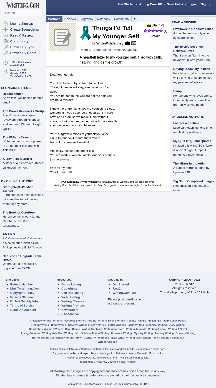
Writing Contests (92, 329)
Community (121, 19)
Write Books (101, 337)
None (117, 50)
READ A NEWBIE (184, 22)
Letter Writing (116, 325)
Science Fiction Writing (95, 333)
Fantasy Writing (164, 333)
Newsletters (69, 310)
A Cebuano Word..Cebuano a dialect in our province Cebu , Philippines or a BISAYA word (22, 243)
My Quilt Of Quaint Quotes (192, 141)
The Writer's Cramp (16, 137)
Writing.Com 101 (151, 4)
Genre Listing (71, 284)
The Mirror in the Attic (189, 163)
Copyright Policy (22, 293)
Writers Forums (87, 320)
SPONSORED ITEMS (16, 88)
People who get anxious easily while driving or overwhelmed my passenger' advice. (193, 77)
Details (156, 36)
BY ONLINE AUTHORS (17, 181)
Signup (206, 4)
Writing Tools (151, 337)
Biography (86, 19)
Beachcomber (13, 94)
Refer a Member (21, 284)
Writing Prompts (73, 305)
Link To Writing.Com (25, 288)
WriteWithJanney (109, 43)
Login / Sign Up (21, 23)
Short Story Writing (40, 329)
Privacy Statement (23, 297)
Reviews (70, 19)
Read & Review (21, 35)
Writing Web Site (52, 333)
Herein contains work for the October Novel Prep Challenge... (21, 221)
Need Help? (175, 4)
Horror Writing (40, 337)
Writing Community (172, 337)
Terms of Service (22, 305)
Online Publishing (149, 320)
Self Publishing (72, 293)
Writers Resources (64, 320)
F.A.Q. (117, 288)
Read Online (72, 329)
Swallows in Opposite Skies (193, 29)
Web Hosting (70, 297)
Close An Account (23, 310)
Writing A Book (157, 329)
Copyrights (69, 288)
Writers (58, 329)
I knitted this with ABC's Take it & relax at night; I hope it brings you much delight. (193, 150)
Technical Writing (156, 325)
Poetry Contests (30, 333)
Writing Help (71, 333)
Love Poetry (179, 320)
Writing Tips (133, 337)
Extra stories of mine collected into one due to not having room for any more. (23, 199)
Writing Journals (136, 329)
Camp (177, 91)
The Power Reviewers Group (23, 111)
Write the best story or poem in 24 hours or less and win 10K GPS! (22, 146)
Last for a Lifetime (186, 123)
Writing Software (114, 329)
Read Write (117, 337)
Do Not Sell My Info (24, 301)
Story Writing (177, 325)
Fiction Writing (40, 325)
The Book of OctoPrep (19, 212)
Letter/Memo (102, 50)
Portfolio (54, 19)
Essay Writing (98, 325)
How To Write (84, 337)
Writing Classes (72, 301)
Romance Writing (121, 333)
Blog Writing (58, 325)
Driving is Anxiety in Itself (191, 69)
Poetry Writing (135, 325)
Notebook (103, 19)
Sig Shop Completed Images (193, 181)
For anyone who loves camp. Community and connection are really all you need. (192, 100)
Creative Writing (78, 325)
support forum (123, 303)
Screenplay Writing (62, 337)
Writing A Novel (177, 329)
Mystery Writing (143, 333)
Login (192, 4)
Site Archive (70, 314)
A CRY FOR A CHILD (17, 159)
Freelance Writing (40, 320)
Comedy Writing (185, 333)
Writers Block (106, 320)
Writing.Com (63, 371)
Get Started (126, 4)
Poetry (166, 320)
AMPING (9, 234)
